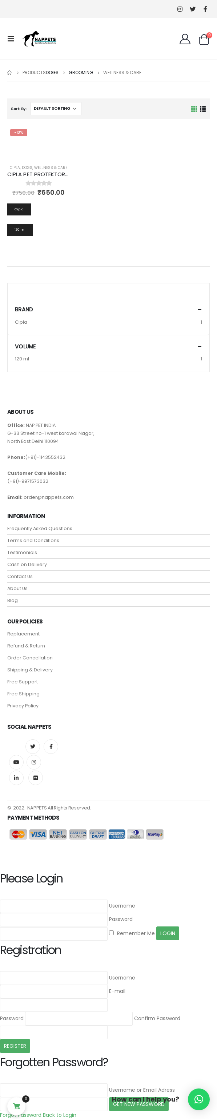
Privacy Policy (23, 706)
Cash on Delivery (27, 564)
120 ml (22, 358)
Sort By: (19, 109)
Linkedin (16, 778)
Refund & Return (26, 646)
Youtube (16, 762)
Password (121, 919)
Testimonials (22, 552)
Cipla (15, 167)
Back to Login (59, 1115)
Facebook (51, 746)
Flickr (35, 778)
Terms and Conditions (33, 540)
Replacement (23, 634)
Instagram (34, 762)
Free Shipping (23, 694)
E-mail (117, 991)
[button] (199, 1099)
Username (122, 905)
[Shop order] (56, 108)
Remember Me (132, 933)
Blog (12, 600)
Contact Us (20, 576)
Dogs (27, 167)
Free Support (22, 682)
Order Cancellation (30, 658)
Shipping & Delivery (30, 670)
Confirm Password (157, 1018)
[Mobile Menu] (13, 39)
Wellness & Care (50, 167)
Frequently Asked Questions (39, 528)
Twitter (32, 746)
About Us (17, 588)
